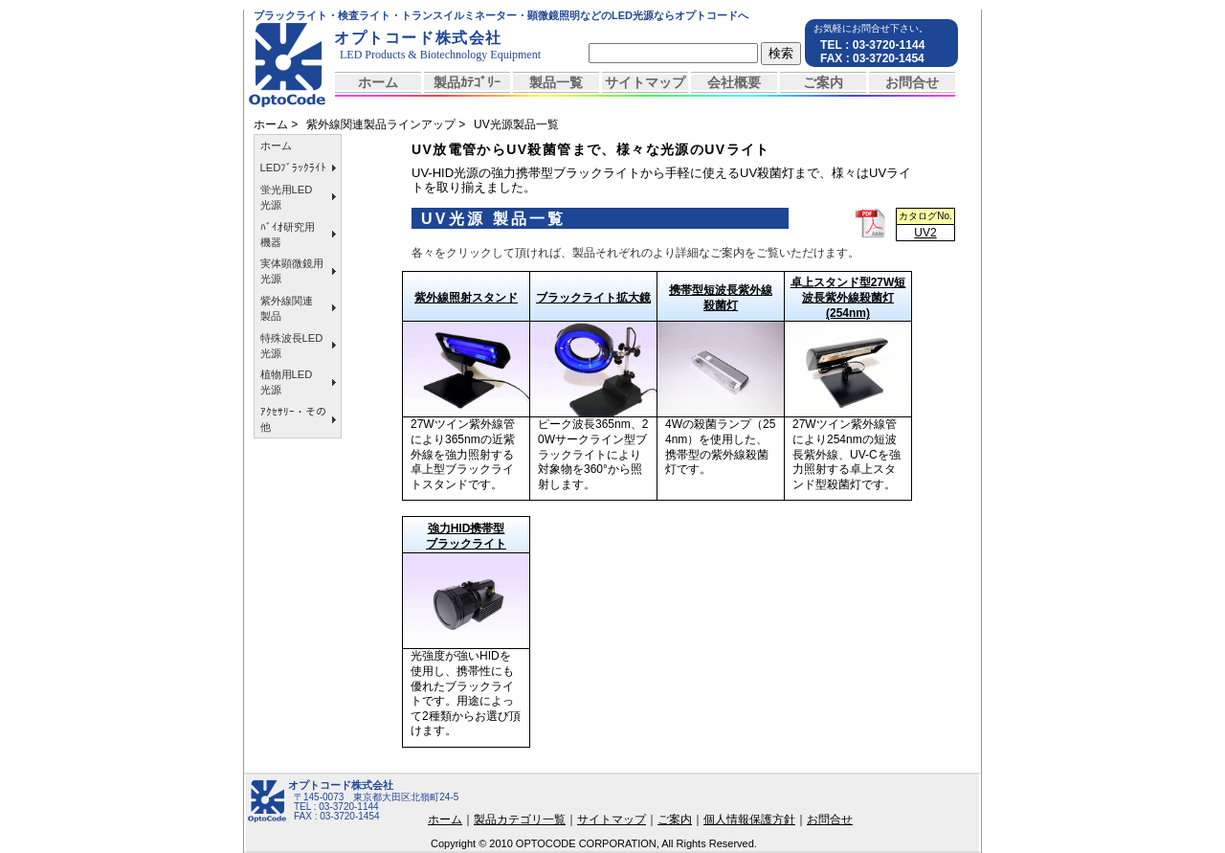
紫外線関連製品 (286, 308)
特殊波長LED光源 (291, 345)
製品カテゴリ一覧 (520, 819)
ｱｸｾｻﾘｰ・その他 (293, 419)
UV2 (925, 232)
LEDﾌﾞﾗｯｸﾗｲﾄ (293, 167)
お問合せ (912, 82)
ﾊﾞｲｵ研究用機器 (287, 234)
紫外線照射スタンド (466, 297)
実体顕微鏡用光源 (291, 271)
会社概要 (734, 82)
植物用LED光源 (286, 382)
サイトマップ (645, 82)
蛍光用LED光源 (286, 197)
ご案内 (823, 82)
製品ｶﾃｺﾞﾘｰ (467, 82)
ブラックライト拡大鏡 (593, 297)
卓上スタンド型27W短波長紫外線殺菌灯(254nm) (848, 298)
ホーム (378, 82)
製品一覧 (556, 82)
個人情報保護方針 (749, 819)
